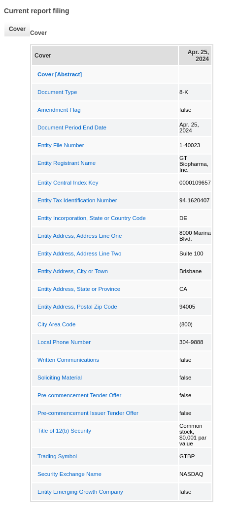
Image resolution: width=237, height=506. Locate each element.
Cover (15, 29)
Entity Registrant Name (66, 163)
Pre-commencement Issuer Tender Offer (87, 413)
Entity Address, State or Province (78, 289)
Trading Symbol (57, 456)
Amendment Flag (59, 110)
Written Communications (68, 360)
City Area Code (56, 324)
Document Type (57, 92)
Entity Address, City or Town (72, 271)
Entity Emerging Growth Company (80, 492)
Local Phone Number (64, 342)
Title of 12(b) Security (64, 431)
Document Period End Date (71, 127)
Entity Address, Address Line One (79, 236)
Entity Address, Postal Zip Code (77, 307)
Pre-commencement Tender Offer (79, 395)
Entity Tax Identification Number (77, 200)
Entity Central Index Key (67, 183)
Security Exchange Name (69, 474)
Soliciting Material (59, 377)
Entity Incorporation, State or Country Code (91, 218)
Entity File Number (60, 145)
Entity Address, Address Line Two (79, 253)
